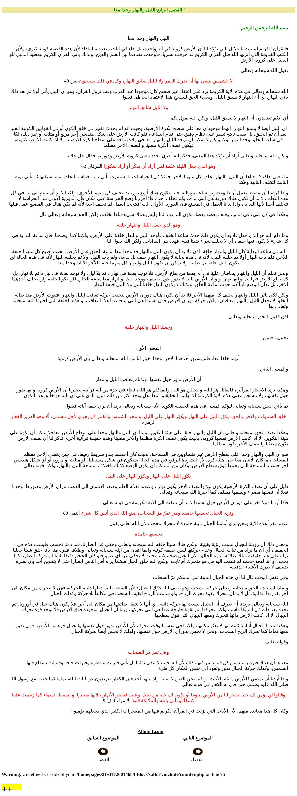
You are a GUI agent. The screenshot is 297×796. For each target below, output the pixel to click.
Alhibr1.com (151, 731)
